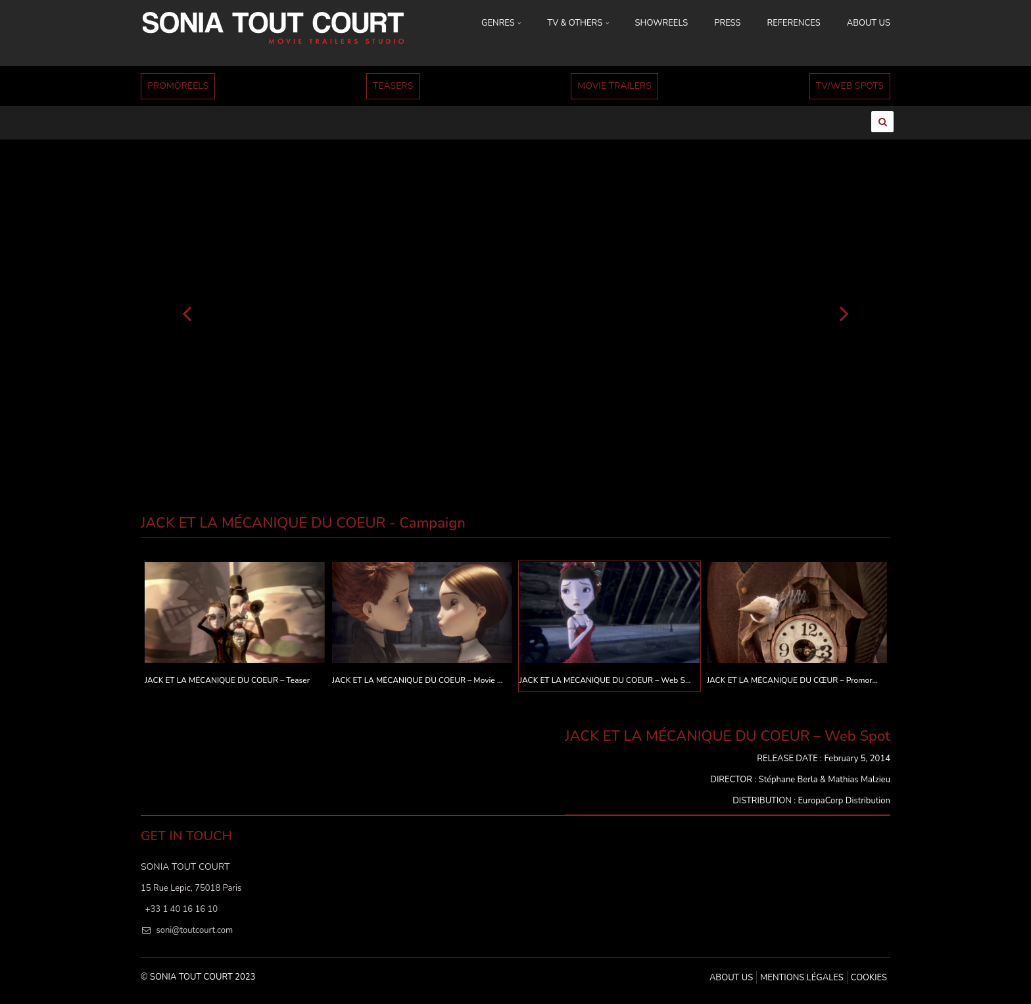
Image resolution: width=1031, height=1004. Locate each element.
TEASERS (393, 86)
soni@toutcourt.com (194, 930)
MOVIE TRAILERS (614, 86)
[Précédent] (187, 312)
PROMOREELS (177, 86)
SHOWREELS (661, 23)
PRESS (727, 23)
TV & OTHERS (577, 23)
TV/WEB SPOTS (850, 86)
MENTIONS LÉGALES (801, 978)
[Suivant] (844, 312)
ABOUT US (868, 23)
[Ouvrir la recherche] (882, 121)
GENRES (501, 23)
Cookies (869, 978)
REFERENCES (794, 23)
